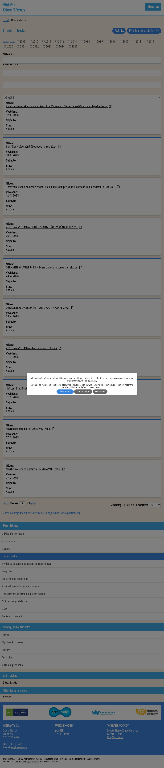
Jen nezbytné (83, 391)
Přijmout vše (65, 391)
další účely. (92, 380)
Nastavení (100, 391)
